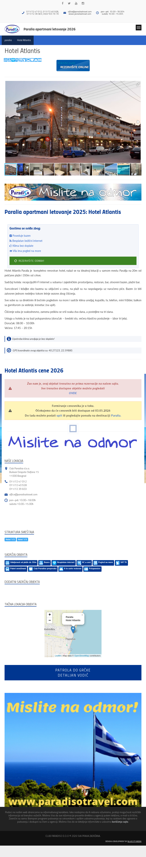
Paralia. (116, 415)
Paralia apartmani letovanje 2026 (49, 29)
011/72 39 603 (18, 489)
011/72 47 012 (18, 481)
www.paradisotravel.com (80, 13)
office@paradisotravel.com (80, 11)
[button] (138, 84)
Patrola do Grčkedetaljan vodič (73, 672)
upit (59, 415)
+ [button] (49, 615)
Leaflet (58, 656)
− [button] (49, 621)
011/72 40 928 (18, 485)
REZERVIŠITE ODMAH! (29, 260)
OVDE (73, 393)
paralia (8, 40)
